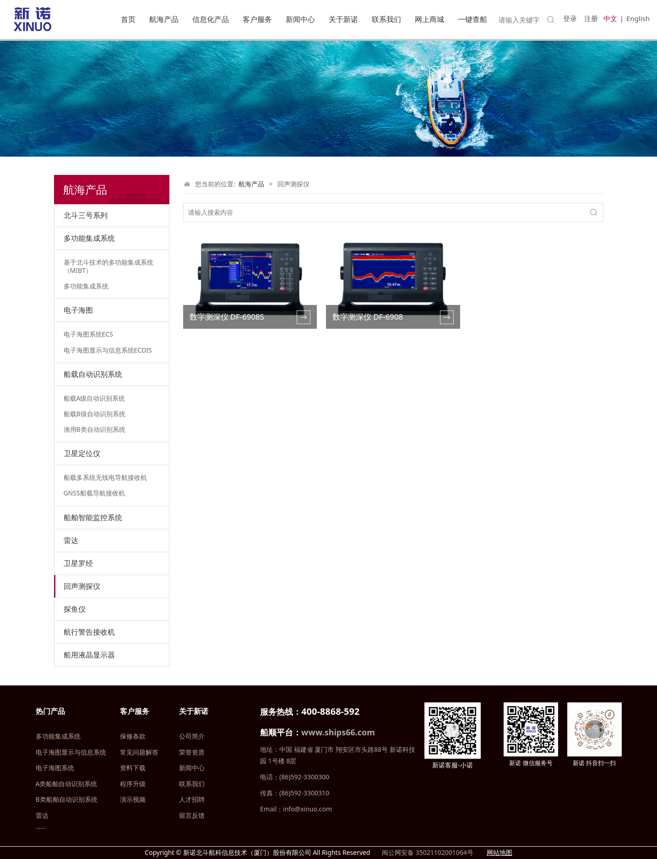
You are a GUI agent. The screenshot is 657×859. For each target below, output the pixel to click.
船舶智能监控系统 (93, 517)
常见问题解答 (139, 752)
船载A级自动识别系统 (94, 398)
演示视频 (133, 799)
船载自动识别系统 (93, 374)
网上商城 (429, 19)
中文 (610, 18)
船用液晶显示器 (89, 655)
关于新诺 (343, 19)
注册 (591, 18)
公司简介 (192, 736)
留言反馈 (192, 815)
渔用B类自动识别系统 (94, 429)
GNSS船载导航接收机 (94, 493)
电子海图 (78, 310)
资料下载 (133, 767)
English (638, 18)
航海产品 (164, 19)
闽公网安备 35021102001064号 (426, 852)
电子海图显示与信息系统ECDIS (108, 350)
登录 (570, 18)
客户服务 (257, 19)
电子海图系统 (55, 767)
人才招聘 (192, 799)
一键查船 (472, 19)
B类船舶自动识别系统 (67, 799)
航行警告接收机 (89, 632)
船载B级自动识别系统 (94, 413)
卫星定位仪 (82, 453)
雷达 (71, 540)
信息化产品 (210, 19)
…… (41, 826)
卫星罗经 (78, 563)
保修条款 (133, 736)
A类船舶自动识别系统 (67, 783)
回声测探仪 (82, 586)
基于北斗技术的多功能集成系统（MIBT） (108, 266)
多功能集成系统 (89, 238)
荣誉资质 (192, 752)
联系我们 (386, 19)
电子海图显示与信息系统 (71, 752)
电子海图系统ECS (88, 334)
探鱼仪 (75, 609)
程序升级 (133, 783)
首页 (128, 19)
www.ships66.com (338, 732)
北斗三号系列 (86, 215)
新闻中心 (300, 19)
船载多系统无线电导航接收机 (105, 477)
